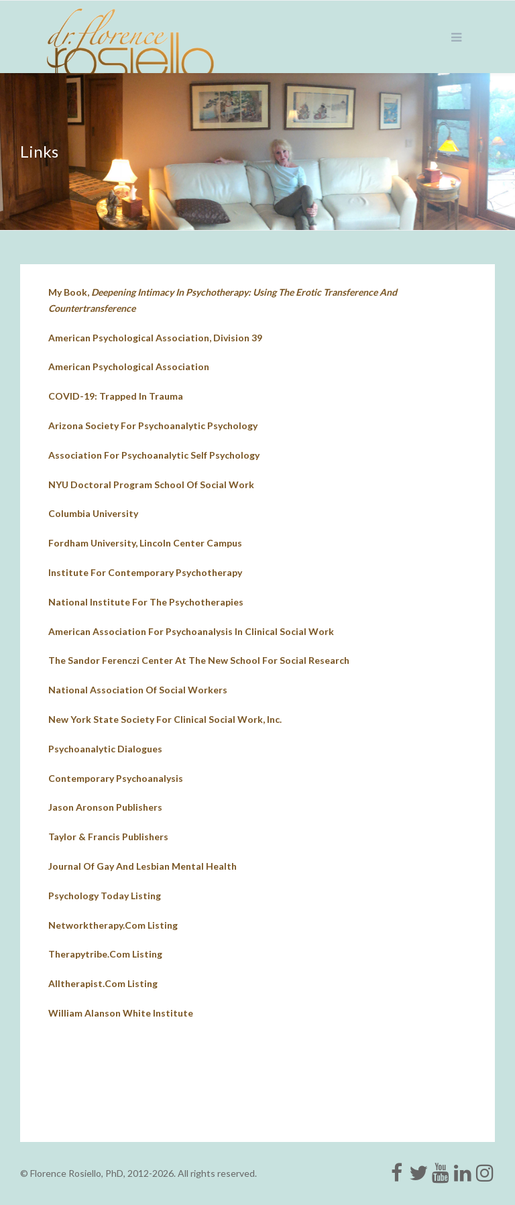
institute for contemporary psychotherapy (145, 572)
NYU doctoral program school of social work (151, 484)
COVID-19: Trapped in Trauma (115, 396)
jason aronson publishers (105, 807)
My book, (222, 300)
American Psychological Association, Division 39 (155, 337)
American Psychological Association (128, 366)
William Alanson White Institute (120, 1013)
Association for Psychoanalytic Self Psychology (154, 455)
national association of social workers (137, 689)
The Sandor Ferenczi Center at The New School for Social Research (198, 660)
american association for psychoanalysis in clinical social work (191, 631)
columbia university (93, 513)
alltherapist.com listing (103, 983)
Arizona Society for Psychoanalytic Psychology (153, 425)
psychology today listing (104, 895)
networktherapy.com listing (113, 925)
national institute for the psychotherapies (145, 602)
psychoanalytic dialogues (105, 748)
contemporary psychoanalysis (115, 778)
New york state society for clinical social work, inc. (165, 719)
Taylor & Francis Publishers (108, 836)
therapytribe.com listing (105, 954)
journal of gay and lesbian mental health (142, 866)
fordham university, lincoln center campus (145, 543)
